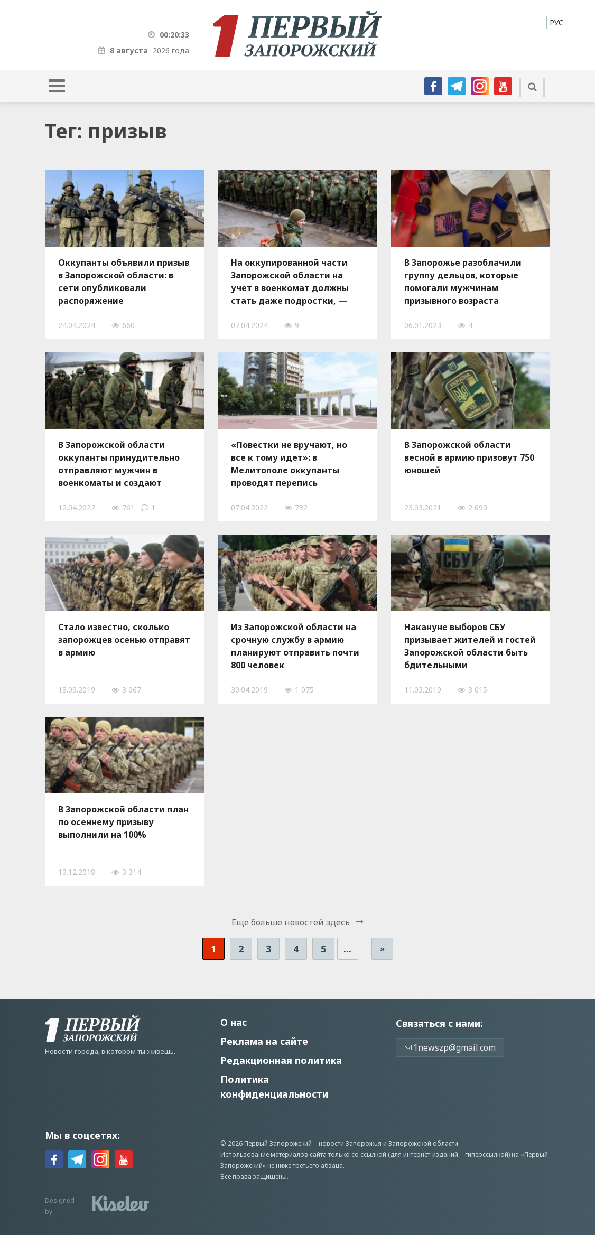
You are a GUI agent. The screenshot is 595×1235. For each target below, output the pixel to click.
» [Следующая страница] (382, 948)
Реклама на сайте (264, 1041)
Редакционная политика (281, 1060)
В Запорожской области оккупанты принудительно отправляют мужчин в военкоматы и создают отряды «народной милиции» (119, 464)
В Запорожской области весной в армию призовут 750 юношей (469, 457)
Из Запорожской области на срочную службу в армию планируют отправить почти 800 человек (295, 646)
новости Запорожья (350, 1143)
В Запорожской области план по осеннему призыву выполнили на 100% (123, 821)
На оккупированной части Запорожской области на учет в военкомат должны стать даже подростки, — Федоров (290, 281)
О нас (233, 1022)
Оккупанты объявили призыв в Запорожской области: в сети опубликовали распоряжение (123, 281)
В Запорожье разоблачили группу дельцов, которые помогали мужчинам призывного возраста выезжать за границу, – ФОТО (463, 281)
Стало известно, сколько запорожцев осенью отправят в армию (124, 639)
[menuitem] (556, 22)
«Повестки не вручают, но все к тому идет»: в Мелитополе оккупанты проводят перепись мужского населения (289, 464)
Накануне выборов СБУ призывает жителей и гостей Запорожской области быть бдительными (470, 646)
